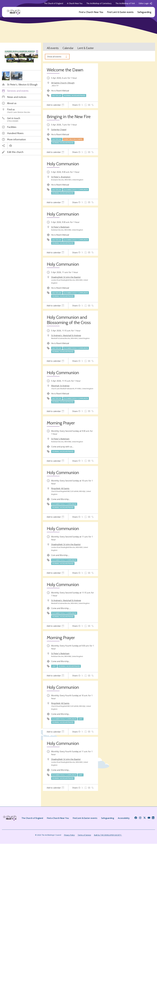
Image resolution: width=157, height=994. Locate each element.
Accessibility (124, 818)
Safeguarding (144, 12)
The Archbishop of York (125, 3)
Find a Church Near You (91, 12)
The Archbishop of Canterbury (99, 3)
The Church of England (53, 3)
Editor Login (145, 3)
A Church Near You (74, 3)
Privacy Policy (69, 835)
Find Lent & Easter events (120, 12)
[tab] (55, 105)
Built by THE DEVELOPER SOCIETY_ (108, 835)
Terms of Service (84, 835)
